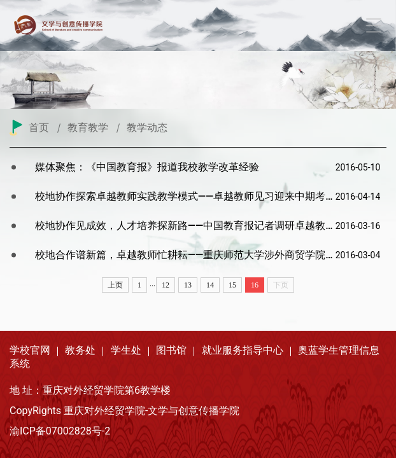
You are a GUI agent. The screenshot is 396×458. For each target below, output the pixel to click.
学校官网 (30, 350)
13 (188, 285)
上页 (115, 285)
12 (165, 285)
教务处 (80, 350)
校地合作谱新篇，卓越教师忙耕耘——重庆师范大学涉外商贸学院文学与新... (185, 255)
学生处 (126, 350)
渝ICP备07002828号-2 (60, 431)
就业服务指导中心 (242, 350)
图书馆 (171, 350)
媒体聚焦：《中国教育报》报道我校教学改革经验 (147, 167)
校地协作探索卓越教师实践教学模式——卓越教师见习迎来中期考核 (185, 196)
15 (232, 285)
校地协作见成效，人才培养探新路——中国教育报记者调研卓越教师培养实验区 (185, 225)
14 (210, 285)
